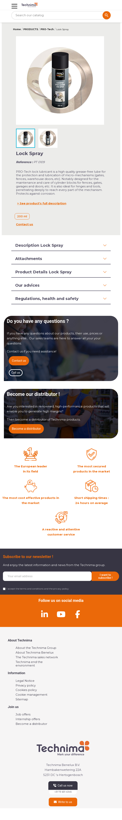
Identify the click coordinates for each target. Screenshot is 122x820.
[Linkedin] (44, 614)
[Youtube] (61, 614)
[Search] (61, 15)
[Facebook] (77, 614)
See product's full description (43, 203)
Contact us (24, 224)
